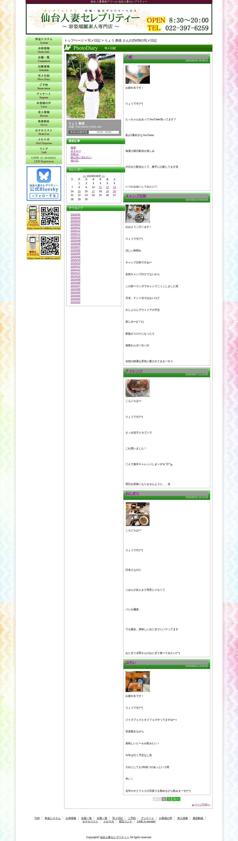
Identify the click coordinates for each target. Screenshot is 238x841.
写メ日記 (44, 77)
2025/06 (75, 250)
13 (114, 187)
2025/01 (75, 266)
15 (79, 191)
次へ (176, 798)
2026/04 (75, 217)
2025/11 (75, 234)
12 (107, 187)
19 (107, 191)
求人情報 (44, 114)
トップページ (74, 40)
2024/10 (75, 276)
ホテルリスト (44, 132)
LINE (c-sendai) (44, 159)
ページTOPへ (202, 804)
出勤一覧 (44, 68)
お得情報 (44, 50)
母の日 (75, 160)
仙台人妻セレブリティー (119, 18)
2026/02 (75, 224)
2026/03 (75, 221)
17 (93, 191)
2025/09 (75, 240)
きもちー (76, 150)
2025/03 (75, 260)
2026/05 (75, 214)
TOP (37, 818)
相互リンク (44, 150)
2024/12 (75, 269)
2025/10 (75, 237)
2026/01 (75, 227)
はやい (130, 662)
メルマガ (44, 141)
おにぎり (132, 493)
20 (114, 191)
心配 (128, 57)
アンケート (44, 95)
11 (100, 187)
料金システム (44, 41)
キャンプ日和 (135, 196)
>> (103, 176)
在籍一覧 (44, 59)
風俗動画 (44, 123)
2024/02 (75, 302)
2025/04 (75, 256)
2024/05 (75, 292)
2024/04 (75, 295)
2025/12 (75, 230)
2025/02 (75, 263)
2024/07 (75, 285)
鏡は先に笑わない (81, 157)
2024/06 (75, 289)
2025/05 (75, 253)
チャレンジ (134, 371)
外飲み (75, 154)
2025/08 (75, 243)
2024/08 (75, 282)
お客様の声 (44, 104)
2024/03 (75, 298)
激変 (73, 147)
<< (84, 176)
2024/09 (75, 279)
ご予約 (44, 86)
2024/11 (75, 273)
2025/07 (75, 247)
